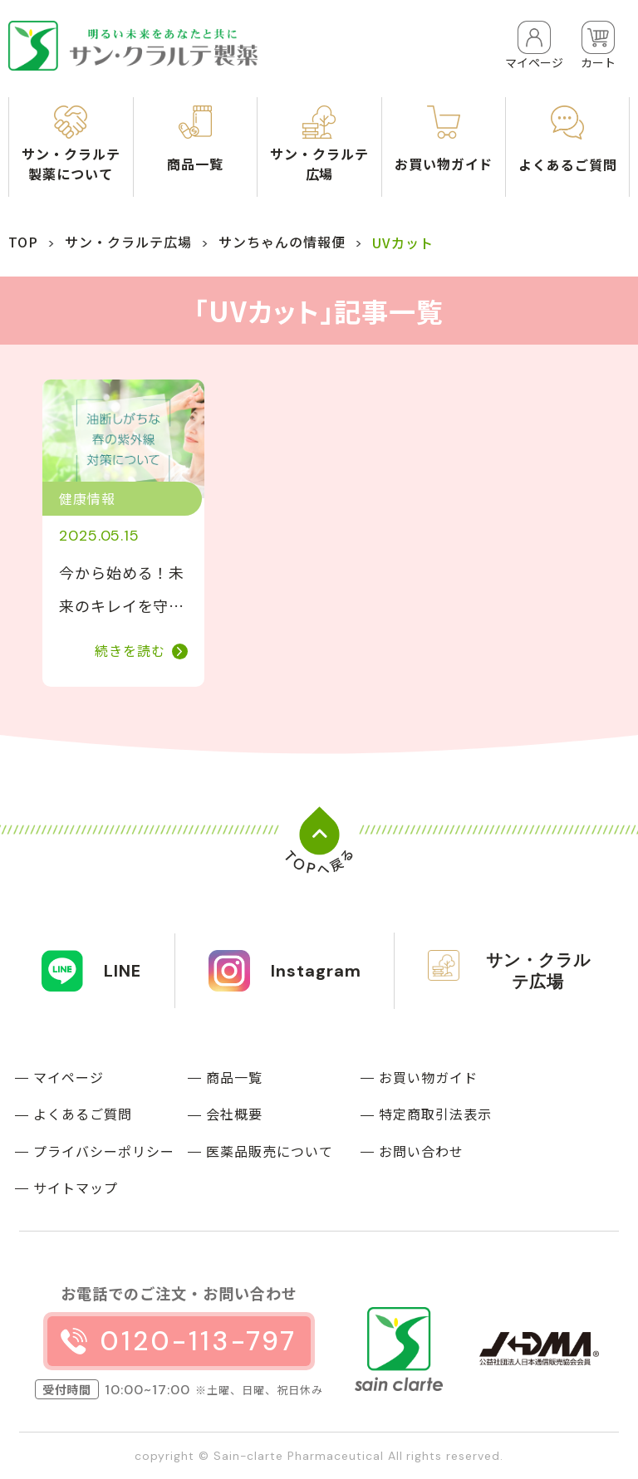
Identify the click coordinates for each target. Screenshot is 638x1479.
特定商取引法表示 (435, 1114)
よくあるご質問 (82, 1114)
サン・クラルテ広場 (128, 242)
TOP (23, 242)
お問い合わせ (421, 1151)
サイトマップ (75, 1187)
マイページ (68, 1077)
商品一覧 (234, 1077)
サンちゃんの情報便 (282, 242)
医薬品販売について (269, 1151)
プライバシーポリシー (103, 1151)
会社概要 (234, 1114)
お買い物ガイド (428, 1077)
